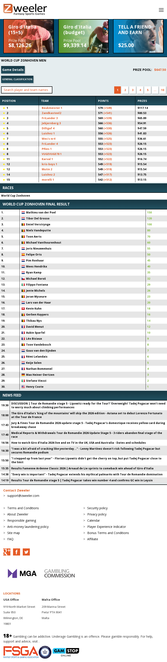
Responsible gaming (21, 520)
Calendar (93, 520)
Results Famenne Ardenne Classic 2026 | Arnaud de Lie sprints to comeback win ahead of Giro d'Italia (82, 468)
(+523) (107, 144)
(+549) (107, 108)
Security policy (97, 508)
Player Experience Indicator (106, 527)
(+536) (107, 123)
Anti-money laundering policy (28, 527)
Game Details (13, 70)
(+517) (107, 174)
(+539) (107, 118)
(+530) (107, 128)
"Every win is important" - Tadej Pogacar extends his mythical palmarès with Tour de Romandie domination (87, 474)
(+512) (107, 180)
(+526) (107, 133)
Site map (13, 533)
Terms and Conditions (23, 508)
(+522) (107, 159)
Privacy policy (96, 514)
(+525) (107, 139)
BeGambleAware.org (55, 641)
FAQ (10, 539)
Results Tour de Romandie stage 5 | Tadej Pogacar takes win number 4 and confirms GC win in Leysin (82, 480)
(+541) (107, 113)
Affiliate (92, 539)
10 (162, 90)
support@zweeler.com (23, 496)
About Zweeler (17, 514)
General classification (17, 79)
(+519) (107, 164)
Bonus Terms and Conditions (108, 533)
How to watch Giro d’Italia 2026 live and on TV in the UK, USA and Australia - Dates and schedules (78, 443)
